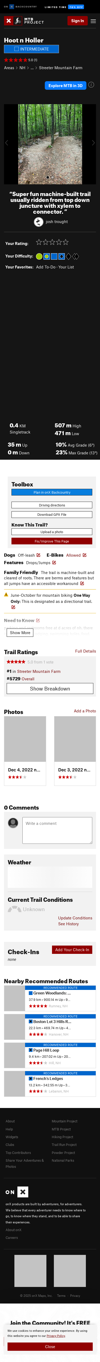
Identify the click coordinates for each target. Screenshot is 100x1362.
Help (9, 1129)
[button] (9, 144)
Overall (28, 678)
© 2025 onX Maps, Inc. (36, 1295)
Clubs (10, 1144)
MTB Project (61, 1129)
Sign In (77, 20)
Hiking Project (62, 1137)
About (10, 1121)
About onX (14, 1230)
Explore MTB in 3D (66, 85)
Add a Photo (85, 710)
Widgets (12, 1137)
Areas (9, 67)
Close (50, 1346)
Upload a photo (52, 532)
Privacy (75, 1295)
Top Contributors (18, 1152)
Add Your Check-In (72, 949)
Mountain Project (64, 1121)
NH (22, 67)
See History (68, 923)
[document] (50, 1339)
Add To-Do (45, 266)
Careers (12, 1237)
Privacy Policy (56, 1336)
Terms (61, 1295)
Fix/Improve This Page (52, 541)
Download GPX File (51, 514)
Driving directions (52, 505)
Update (75, 917)
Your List (66, 266)
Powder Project (63, 1152)
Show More (20, 632)
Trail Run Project (64, 1144)
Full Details (85, 651)
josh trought (57, 221)
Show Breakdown (50, 688)
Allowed (73, 555)
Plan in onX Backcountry (52, 492)
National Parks (63, 1160)
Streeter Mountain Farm (60, 67)
